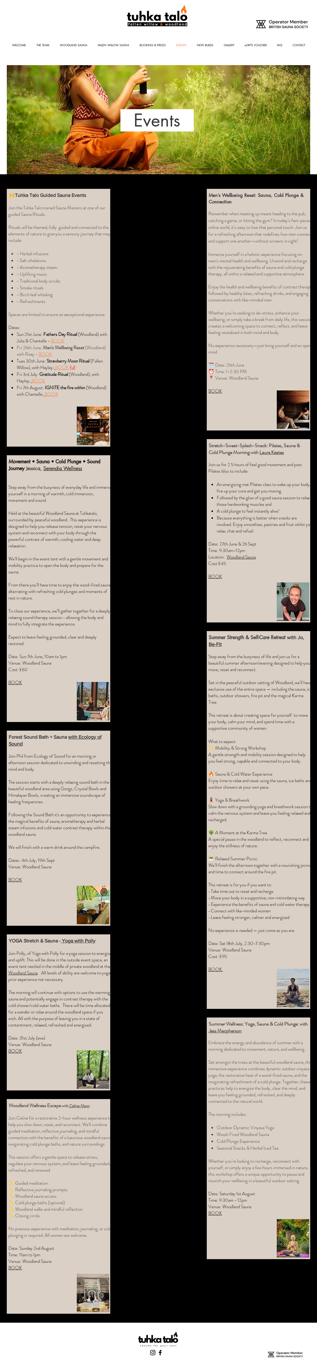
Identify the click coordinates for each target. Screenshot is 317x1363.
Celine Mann (78, 1106)
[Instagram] (152, 1352)
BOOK (45, 354)
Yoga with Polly (78, 940)
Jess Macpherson (225, 1030)
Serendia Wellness (62, 468)
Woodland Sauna (22, 972)
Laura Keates (271, 452)
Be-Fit (215, 644)
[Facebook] (160, 1352)
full (72, 367)
